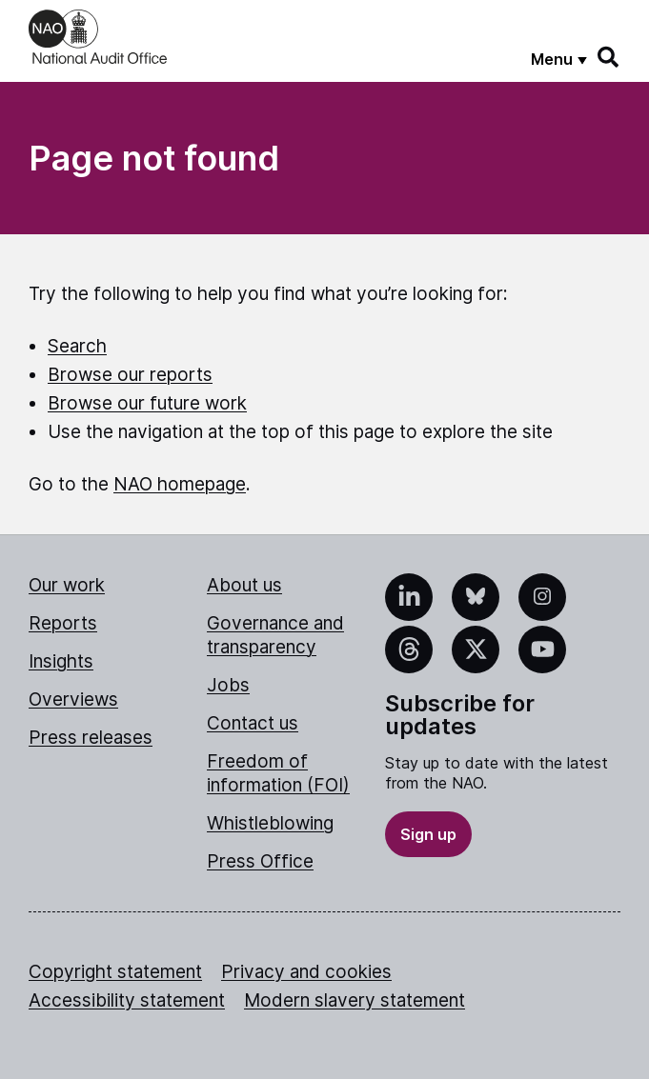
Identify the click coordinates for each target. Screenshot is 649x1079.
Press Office (260, 861)
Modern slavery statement (354, 1000)
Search (77, 346)
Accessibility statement (127, 1000)
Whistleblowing (270, 823)
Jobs (228, 685)
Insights (61, 661)
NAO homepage (179, 484)
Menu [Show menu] (552, 59)
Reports (63, 623)
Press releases (90, 738)
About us (244, 585)
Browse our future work (147, 403)
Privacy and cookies (306, 972)
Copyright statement (115, 972)
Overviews (73, 699)
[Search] (609, 57)
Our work (67, 585)
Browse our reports (130, 375)
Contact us (252, 723)
